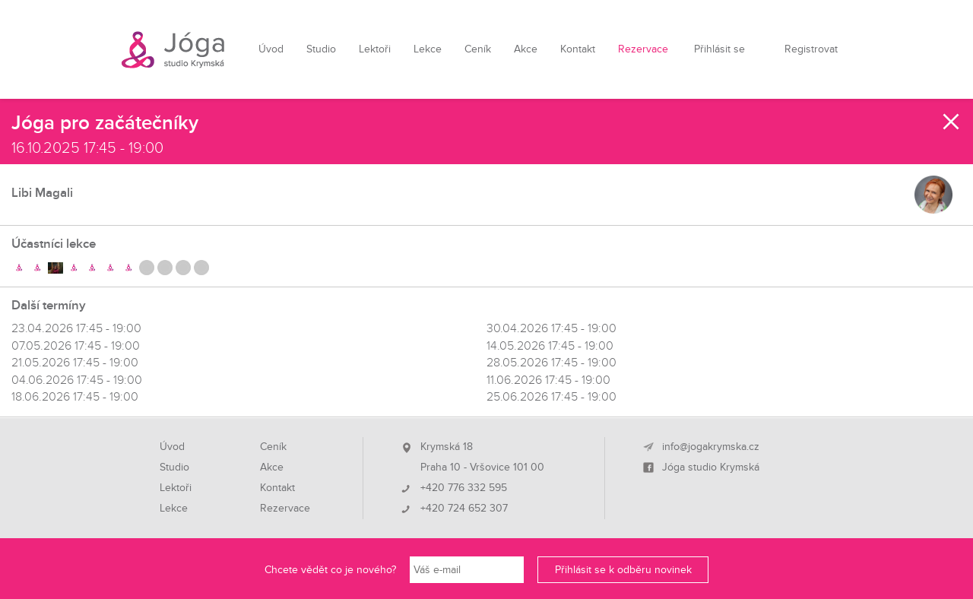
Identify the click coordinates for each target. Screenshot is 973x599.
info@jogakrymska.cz (710, 447)
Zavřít (952, 122)
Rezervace (643, 49)
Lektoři (375, 49)
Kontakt (577, 49)
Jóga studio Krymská (710, 467)
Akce (525, 49)
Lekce (428, 49)
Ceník (477, 49)
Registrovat (811, 49)
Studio (321, 49)
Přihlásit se (719, 49)
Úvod (271, 49)
